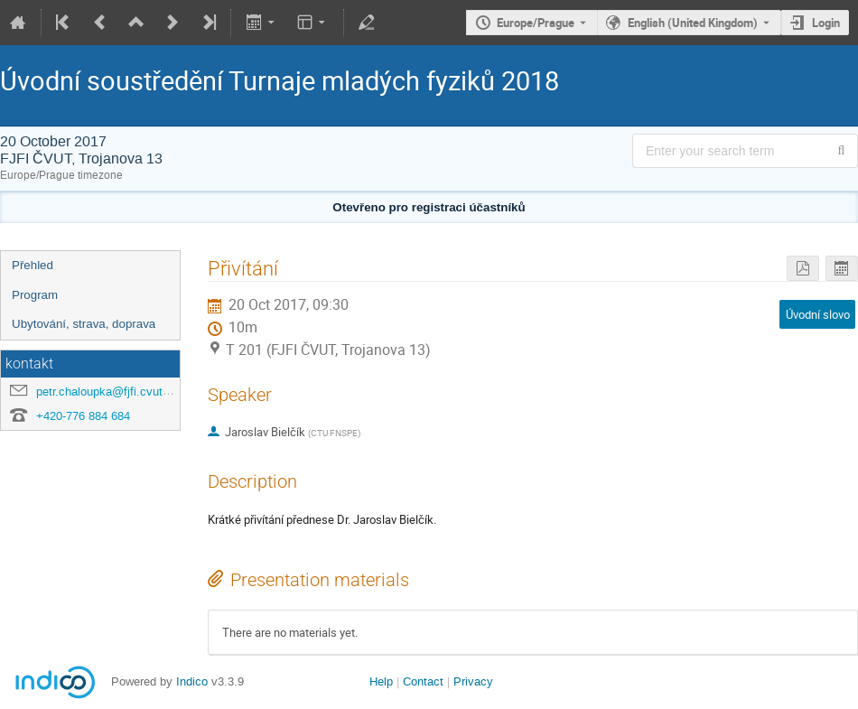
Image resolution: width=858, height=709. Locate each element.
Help (381, 681)
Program (35, 295)
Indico (192, 681)
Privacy (473, 681)
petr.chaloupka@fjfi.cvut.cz (107, 391)
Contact (423, 681)
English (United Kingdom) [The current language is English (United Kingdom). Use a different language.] (693, 22)
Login (826, 22)
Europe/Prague (535, 22)
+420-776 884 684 (83, 416)
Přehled (32, 265)
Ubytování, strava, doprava (83, 324)
